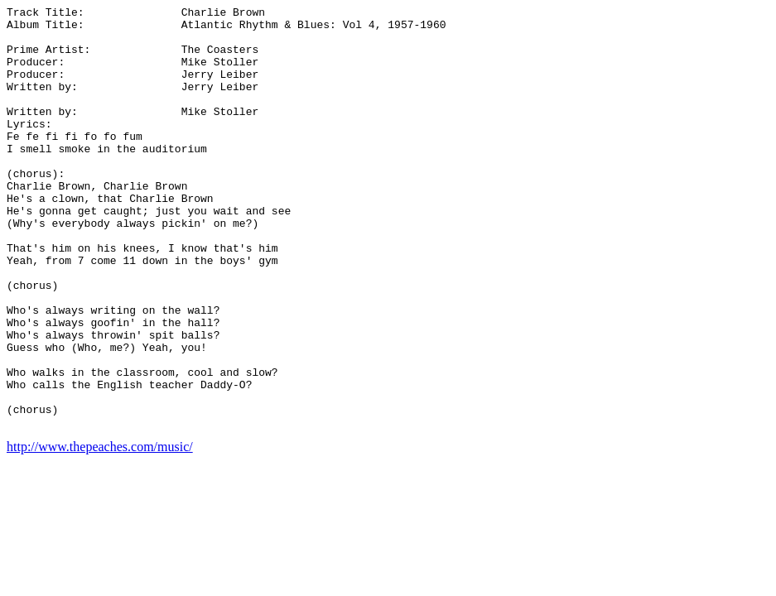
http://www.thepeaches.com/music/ (100, 531)
